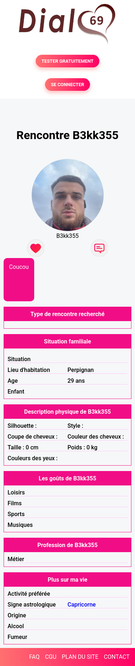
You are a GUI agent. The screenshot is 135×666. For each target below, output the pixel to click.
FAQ (34, 656)
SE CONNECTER (67, 84)
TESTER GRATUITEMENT (67, 61)
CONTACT (117, 656)
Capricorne (82, 604)
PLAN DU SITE (80, 656)
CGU (51, 656)
